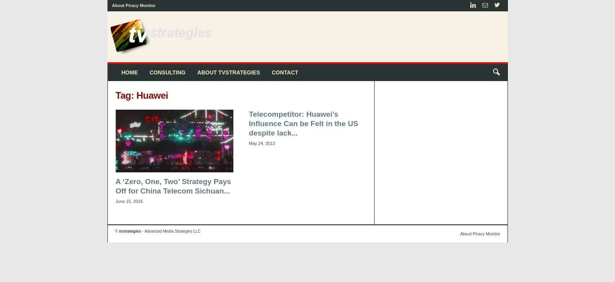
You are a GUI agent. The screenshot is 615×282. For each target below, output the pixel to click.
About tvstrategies (228, 72)
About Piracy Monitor (134, 5)
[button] (496, 72)
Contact (285, 72)
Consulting (168, 72)
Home (130, 72)
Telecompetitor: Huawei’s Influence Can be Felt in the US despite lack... (303, 123)
